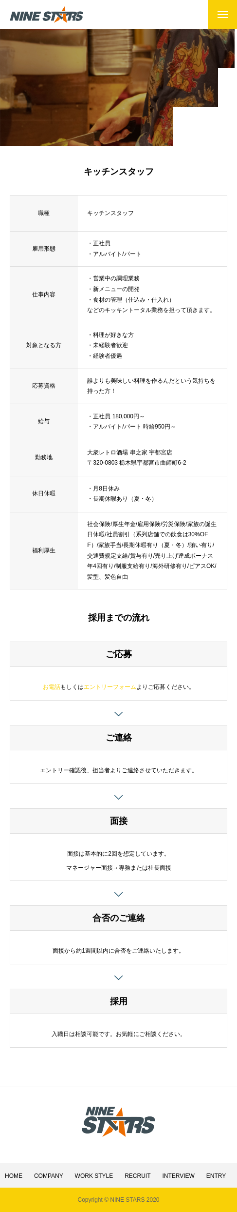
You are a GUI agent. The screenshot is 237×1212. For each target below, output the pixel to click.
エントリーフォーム (110, 687)
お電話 (51, 687)
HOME (13, 1176)
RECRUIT (137, 1176)
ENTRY (216, 1176)
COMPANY (48, 1176)
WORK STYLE (94, 1176)
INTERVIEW (178, 1176)
